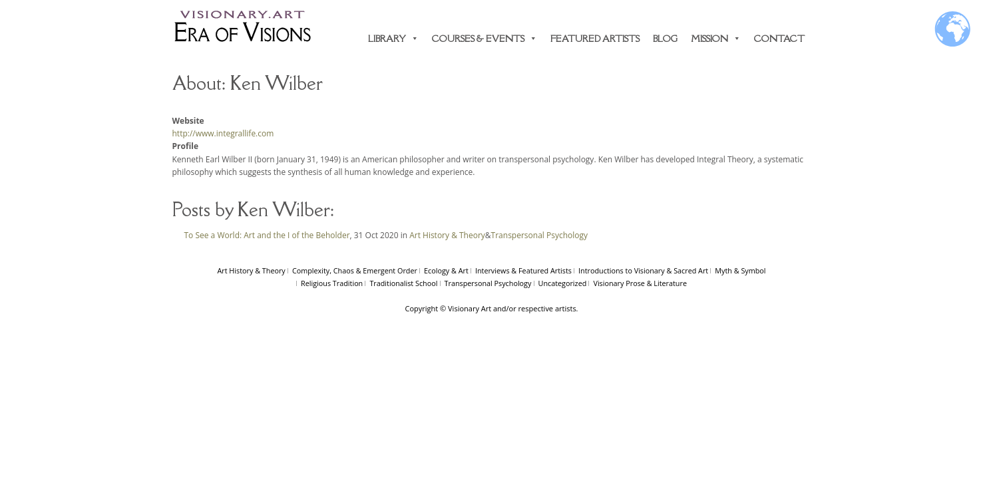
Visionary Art (469, 308)
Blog (665, 39)
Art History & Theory (447, 235)
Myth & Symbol (740, 270)
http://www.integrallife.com (223, 133)
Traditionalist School (403, 283)
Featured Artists (595, 39)
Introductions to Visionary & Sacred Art (643, 270)
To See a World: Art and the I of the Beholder (267, 235)
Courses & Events (484, 39)
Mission (716, 39)
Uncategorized (562, 283)
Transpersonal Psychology (539, 235)
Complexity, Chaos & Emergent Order (354, 270)
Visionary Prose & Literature (640, 283)
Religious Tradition (332, 283)
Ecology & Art (446, 270)
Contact (779, 39)
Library (393, 39)
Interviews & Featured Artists (523, 270)
